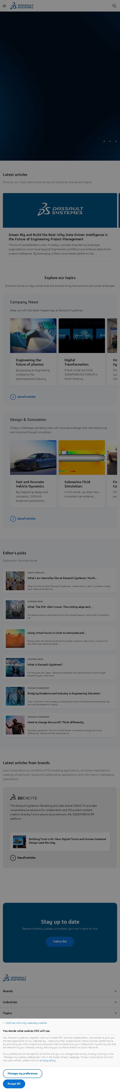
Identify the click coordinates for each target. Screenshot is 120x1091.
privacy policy (48, 1060)
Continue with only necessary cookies (26, 1023)
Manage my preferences (23, 1073)
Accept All (14, 1083)
